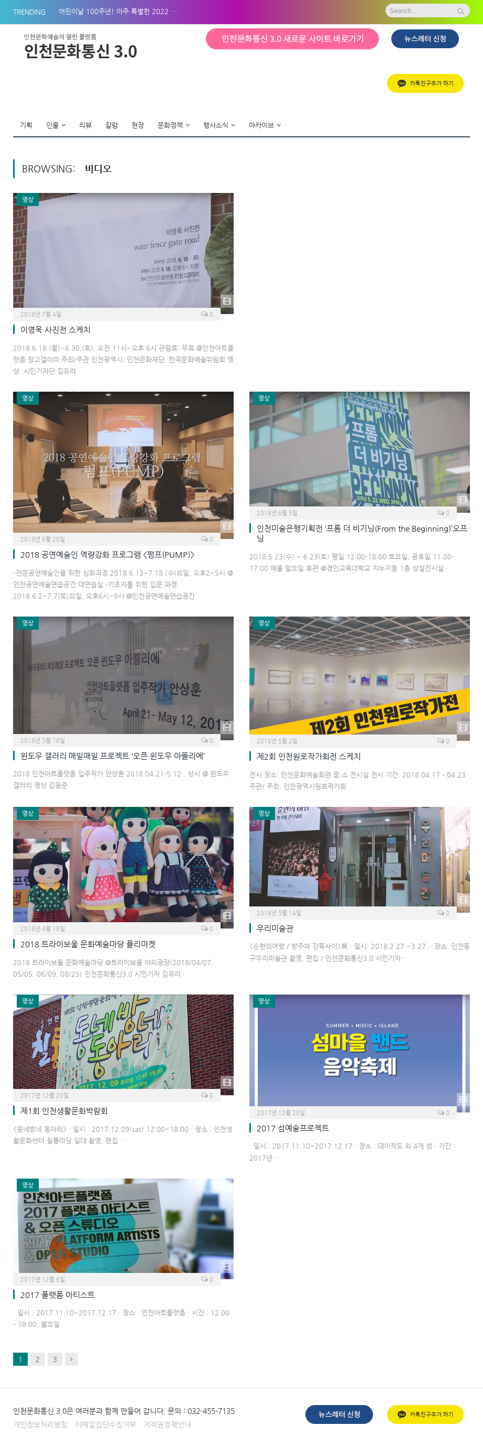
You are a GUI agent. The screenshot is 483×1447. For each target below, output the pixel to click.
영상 (28, 199)
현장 (137, 125)
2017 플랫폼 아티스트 (57, 1294)
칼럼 (111, 125)
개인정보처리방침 (40, 1424)
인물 (52, 125)
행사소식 (215, 125)
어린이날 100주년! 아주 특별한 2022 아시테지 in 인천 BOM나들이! (121, 11)
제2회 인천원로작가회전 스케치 (309, 756)
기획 (26, 125)
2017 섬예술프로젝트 (293, 1128)
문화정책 (170, 125)
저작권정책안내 (167, 1424)
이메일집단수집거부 (105, 1424)
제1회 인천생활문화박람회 (64, 1110)
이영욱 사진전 (55, 329)
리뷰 (85, 125)
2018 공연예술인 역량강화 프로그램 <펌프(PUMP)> (107, 554)
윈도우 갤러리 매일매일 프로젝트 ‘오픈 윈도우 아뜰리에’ (112, 755)
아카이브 (261, 125)
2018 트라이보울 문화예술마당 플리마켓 (88, 944)
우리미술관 (275, 928)
